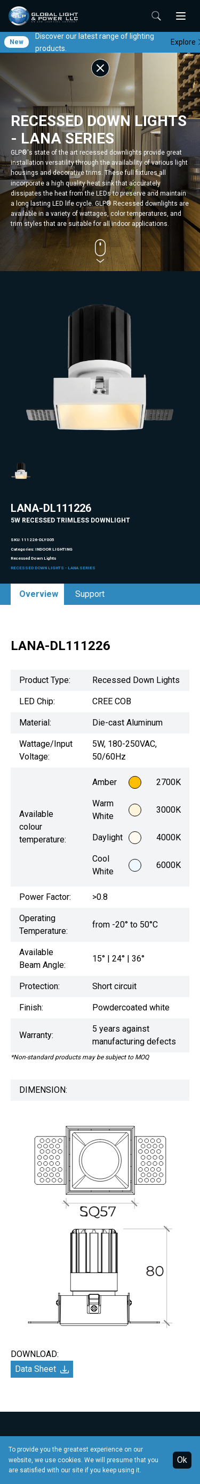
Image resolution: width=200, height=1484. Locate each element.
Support (90, 594)
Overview (38, 594)
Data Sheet (42, 1369)
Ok (182, 1460)
